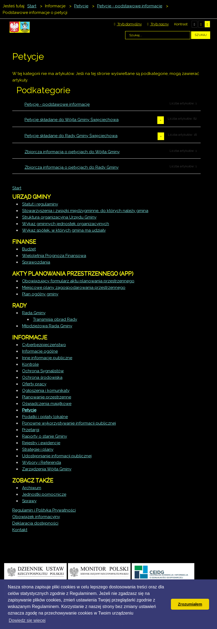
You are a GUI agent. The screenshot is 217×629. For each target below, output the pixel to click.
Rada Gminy (34, 312)
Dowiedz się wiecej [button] (27, 620)
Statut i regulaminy (40, 204)
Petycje (29, 410)
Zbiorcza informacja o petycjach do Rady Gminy (72, 167)
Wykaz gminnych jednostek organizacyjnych (65, 223)
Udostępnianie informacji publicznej (57, 455)
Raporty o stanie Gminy (44, 436)
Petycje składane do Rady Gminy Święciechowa (71, 135)
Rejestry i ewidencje (41, 442)
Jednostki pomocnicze (44, 494)
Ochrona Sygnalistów (43, 370)
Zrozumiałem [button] (190, 604)
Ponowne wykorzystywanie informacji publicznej (69, 423)
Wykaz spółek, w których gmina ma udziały (64, 230)
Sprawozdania (36, 262)
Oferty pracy (34, 384)
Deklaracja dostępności (35, 523)
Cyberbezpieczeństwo (44, 344)
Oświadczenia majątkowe (46, 403)
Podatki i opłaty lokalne (45, 416)
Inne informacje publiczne (47, 357)
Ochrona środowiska (42, 377)
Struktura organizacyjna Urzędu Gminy (59, 217)
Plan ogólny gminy (40, 294)
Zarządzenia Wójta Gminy (46, 469)
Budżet (29, 249)
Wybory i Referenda (41, 462)
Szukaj (201, 35)
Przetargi (30, 429)
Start (16, 188)
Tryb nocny (158, 24)
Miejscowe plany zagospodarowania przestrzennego (73, 287)
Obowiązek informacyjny (36, 516)
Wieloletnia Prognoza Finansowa (54, 255)
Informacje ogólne (40, 351)
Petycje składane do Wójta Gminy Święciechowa (72, 119)
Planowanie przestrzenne (46, 397)
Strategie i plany (37, 449)
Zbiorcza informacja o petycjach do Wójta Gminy (72, 151)
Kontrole (30, 364)
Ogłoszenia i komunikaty (46, 390)
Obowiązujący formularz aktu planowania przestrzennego (78, 281)
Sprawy (29, 500)
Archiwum (31, 487)
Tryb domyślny (128, 24)
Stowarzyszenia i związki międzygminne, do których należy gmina (85, 210)
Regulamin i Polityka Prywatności (44, 510)
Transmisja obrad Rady (55, 319)
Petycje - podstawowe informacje (57, 104)
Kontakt (19, 529)
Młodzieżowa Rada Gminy (47, 325)
